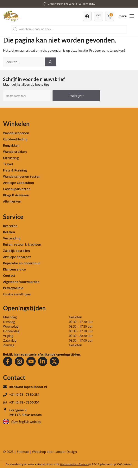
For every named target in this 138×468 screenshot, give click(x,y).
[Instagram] (19, 361)
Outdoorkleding (15, 139)
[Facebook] (7, 361)
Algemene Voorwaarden (21, 282)
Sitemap (23, 452)
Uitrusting (11, 158)
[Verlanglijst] (87, 16)
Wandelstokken (15, 152)
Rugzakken (11, 145)
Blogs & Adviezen (16, 195)
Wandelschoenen (16, 133)
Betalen (9, 232)
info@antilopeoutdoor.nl (28, 387)
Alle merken (12, 201)
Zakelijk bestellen (16, 251)
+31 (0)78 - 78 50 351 (24, 394)
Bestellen (10, 226)
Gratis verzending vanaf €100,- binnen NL (71, 3)
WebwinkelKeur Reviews (74, 464)
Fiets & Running (15, 170)
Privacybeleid (13, 288)
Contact (9, 275)
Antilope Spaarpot (17, 257)
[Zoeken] (50, 61)
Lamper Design (65, 452)
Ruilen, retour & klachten (22, 244)
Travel (8, 164)
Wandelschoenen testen (21, 176)
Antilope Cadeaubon (18, 183)
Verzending (11, 238)
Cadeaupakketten (16, 189)
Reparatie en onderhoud (21, 263)
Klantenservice (14, 269)
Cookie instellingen (17, 294)
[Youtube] (31, 361)
